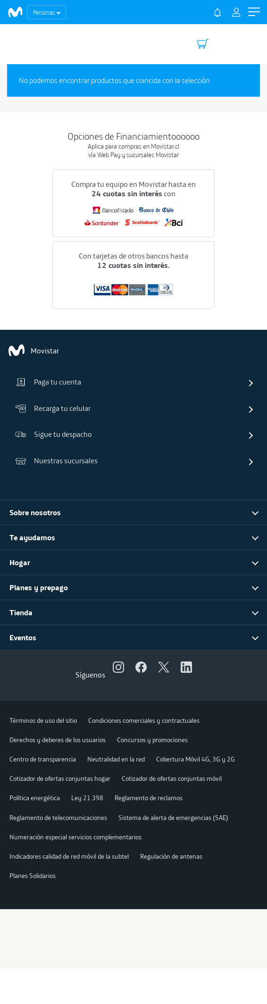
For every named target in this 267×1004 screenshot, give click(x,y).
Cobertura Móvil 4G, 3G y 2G (195, 759)
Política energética (34, 798)
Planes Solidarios (32, 875)
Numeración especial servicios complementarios (75, 837)
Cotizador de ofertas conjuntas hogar (59, 778)
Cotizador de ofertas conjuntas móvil (172, 778)
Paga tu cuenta (48, 381)
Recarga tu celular (53, 408)
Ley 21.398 (87, 798)
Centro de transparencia (42, 759)
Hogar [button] (19, 562)
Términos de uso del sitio (43, 720)
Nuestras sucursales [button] (56, 460)
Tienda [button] (21, 612)
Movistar (33, 350)
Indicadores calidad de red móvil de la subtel (69, 856)
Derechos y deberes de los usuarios (57, 740)
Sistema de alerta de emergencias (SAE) (173, 817)
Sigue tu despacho (53, 434)
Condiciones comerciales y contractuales (144, 720)
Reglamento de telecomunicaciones (58, 817)
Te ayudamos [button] (32, 537)
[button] (254, 12)
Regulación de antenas (171, 856)
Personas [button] (44, 12)
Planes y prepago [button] (38, 587)
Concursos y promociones (152, 740)
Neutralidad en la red (116, 759)
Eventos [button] (22, 637)
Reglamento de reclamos (149, 798)
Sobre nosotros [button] (35, 512)
